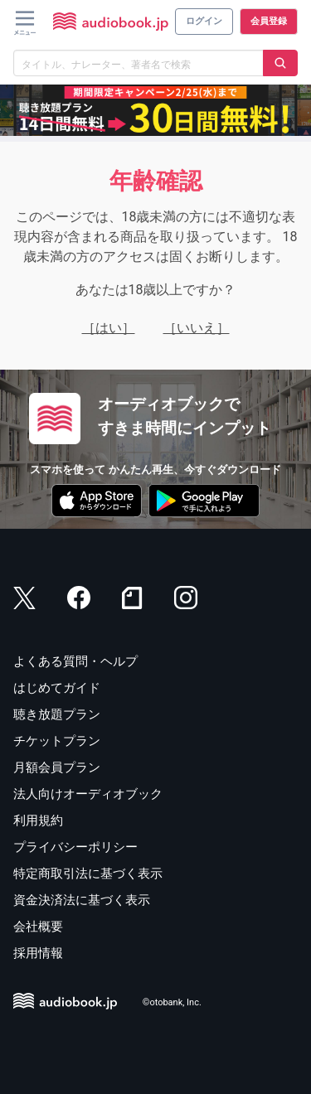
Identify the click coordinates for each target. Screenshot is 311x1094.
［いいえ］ (196, 328)
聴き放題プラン (56, 714)
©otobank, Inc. (172, 1003)
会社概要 (38, 926)
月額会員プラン (56, 767)
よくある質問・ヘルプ (75, 661)
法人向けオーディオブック (88, 794)
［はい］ (108, 328)
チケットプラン (56, 740)
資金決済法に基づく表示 (81, 900)
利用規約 (38, 820)
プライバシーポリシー (75, 847)
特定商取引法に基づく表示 (88, 873)
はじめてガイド (56, 687)
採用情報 (38, 953)
